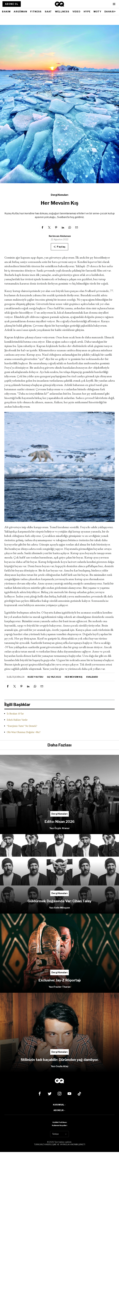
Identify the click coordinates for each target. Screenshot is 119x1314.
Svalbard (92, 677)
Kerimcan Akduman (60, 236)
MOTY (97, 11)
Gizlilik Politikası (59, 1122)
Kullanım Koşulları (59, 1125)
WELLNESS (62, 11)
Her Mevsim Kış (73, 677)
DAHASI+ (110, 11)
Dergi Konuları (59, 194)
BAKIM (6, 11)
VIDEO (77, 11)
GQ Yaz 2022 (54, 677)
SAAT (48, 11)
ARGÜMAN (20, 11)
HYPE (87, 11)
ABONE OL (11, 4)
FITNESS (36, 11)
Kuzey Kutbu (35, 677)
